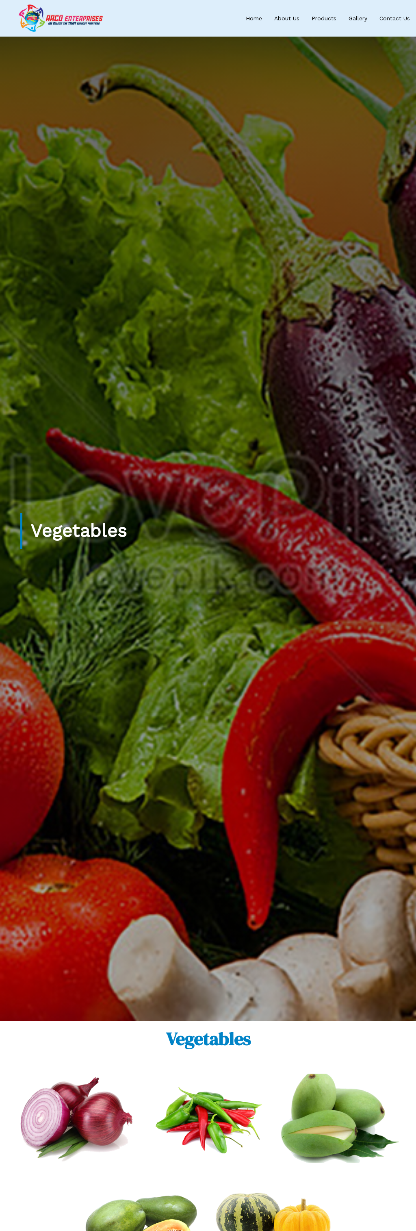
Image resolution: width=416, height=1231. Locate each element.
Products (324, 18)
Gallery (358, 18)
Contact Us (394, 18)
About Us (286, 18)
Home (254, 18)
